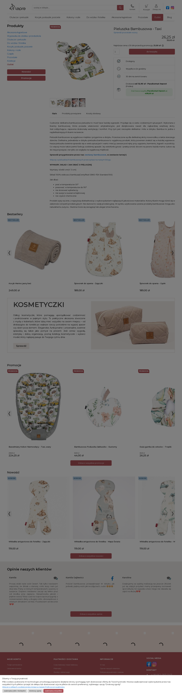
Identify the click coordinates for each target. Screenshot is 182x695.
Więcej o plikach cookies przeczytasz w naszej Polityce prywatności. (33, 687)
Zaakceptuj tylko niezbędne (15, 691)
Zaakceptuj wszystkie (53, 691)
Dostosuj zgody (35, 691)
